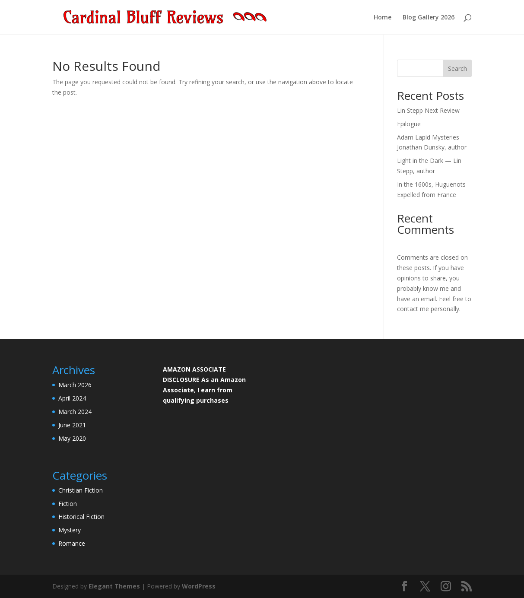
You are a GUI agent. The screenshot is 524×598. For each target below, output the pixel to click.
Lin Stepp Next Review (428, 110)
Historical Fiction (81, 516)
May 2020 (72, 438)
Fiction (67, 503)
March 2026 (75, 385)
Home (382, 17)
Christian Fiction (80, 490)
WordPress (199, 586)
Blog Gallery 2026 (428, 17)
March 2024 (75, 411)
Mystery (69, 530)
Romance (71, 543)
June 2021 (72, 425)
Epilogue (409, 124)
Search (457, 68)
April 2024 (72, 398)
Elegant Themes (114, 586)
